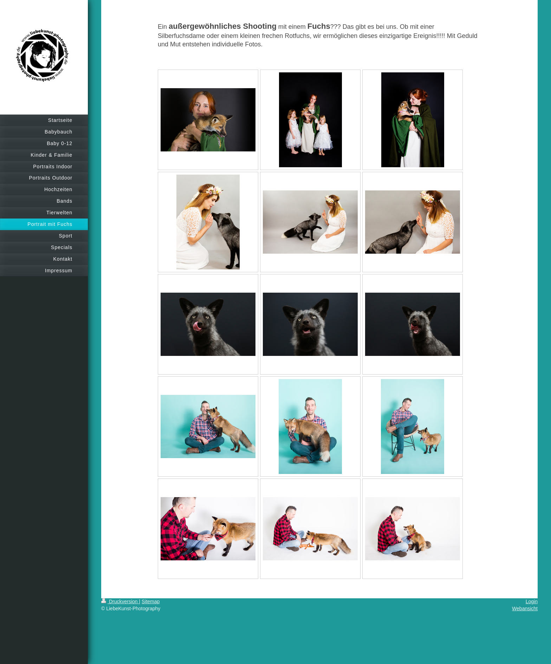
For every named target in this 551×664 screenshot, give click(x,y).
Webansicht (525, 608)
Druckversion (120, 601)
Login (532, 601)
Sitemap (151, 601)
